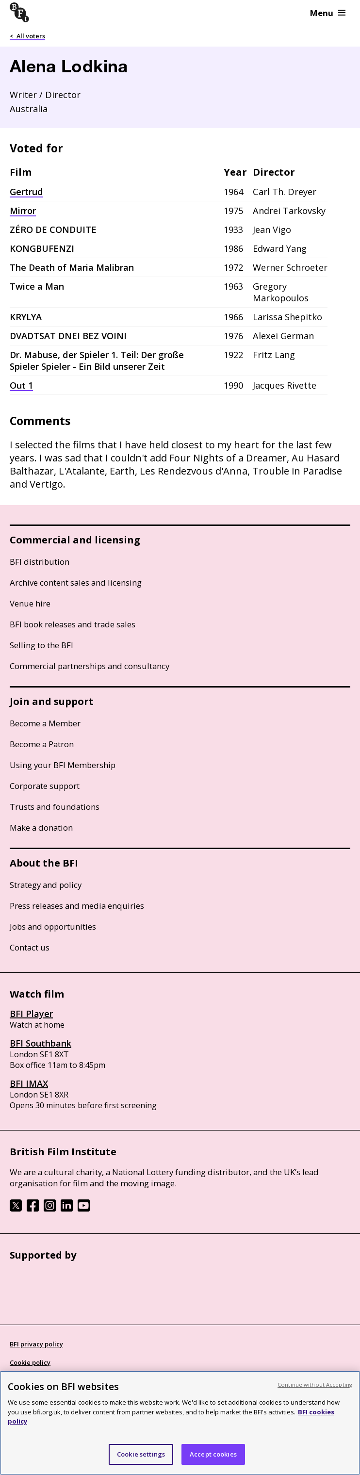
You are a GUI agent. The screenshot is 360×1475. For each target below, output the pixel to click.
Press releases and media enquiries (77, 905)
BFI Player (31, 1013)
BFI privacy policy (36, 1344)
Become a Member (45, 723)
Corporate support (45, 785)
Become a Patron (42, 744)
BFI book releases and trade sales (72, 624)
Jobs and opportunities (53, 926)
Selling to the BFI (41, 645)
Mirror (23, 210)
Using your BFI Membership (62, 764)
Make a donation (41, 827)
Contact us (29, 947)
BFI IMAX (29, 1083)
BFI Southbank (40, 1043)
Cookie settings (141, 1461)
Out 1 (21, 385)
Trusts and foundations (54, 806)
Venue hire (30, 603)
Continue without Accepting (315, 1391)
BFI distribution (39, 561)
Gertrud (26, 191)
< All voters (27, 36)
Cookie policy (30, 1362)
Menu (327, 12)
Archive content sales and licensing (76, 582)
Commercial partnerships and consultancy (89, 666)
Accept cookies (213, 1461)
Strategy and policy (46, 884)
